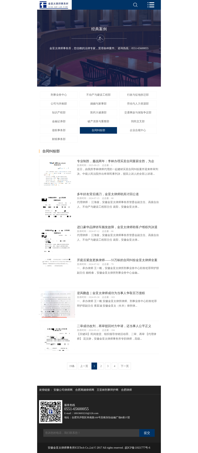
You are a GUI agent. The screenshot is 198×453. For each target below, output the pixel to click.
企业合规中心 (138, 130)
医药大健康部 (98, 112)
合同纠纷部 (98, 130)
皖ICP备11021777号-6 (137, 447)
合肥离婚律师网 (84, 390)
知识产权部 (59, 112)
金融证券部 (59, 121)
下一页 (125, 366)
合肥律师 (126, 390)
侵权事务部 (59, 130)
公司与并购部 (59, 103)
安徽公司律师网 (63, 390)
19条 (72, 366)
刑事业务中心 (59, 94)
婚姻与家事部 (98, 103)
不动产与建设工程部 (98, 94)
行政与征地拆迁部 (138, 94)
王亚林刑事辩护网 (107, 390)
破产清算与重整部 (98, 121)
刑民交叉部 (138, 121)
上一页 (84, 366)
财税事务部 (59, 139)
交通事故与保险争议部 (137, 112)
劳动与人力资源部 (138, 103)
